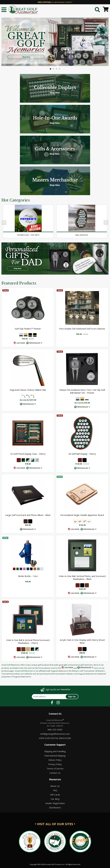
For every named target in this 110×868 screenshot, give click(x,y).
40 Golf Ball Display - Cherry (82, 453)
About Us (55, 786)
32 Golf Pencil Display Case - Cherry (28, 453)
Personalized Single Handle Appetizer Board (82, 515)
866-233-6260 (55, 729)
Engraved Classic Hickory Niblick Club (28, 389)
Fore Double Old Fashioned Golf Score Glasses (82, 328)
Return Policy (55, 759)
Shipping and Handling (55, 751)
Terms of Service (55, 768)
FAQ (55, 790)
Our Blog (55, 798)
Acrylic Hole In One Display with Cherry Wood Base (82, 641)
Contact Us (55, 772)
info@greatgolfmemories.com (55, 733)
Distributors (55, 807)
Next (104, 41)
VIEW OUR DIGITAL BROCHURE (55, 738)
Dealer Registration (55, 803)
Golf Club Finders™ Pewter (28, 328)
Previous (5, 41)
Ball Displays (81, 235)
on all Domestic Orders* (55, 2)
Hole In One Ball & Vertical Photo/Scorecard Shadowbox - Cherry (28, 641)
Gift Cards (55, 794)
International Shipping (55, 755)
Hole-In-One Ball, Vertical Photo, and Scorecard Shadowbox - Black (82, 577)
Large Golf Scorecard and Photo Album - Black (27, 515)
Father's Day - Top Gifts (28, 235)
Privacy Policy (55, 764)
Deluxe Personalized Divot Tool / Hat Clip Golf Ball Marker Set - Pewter (82, 391)
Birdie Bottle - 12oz (28, 576)
